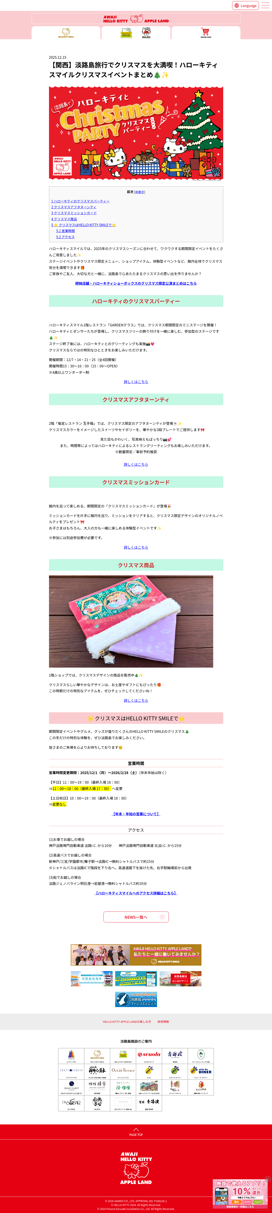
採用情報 (163, 1021)
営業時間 (65, 230)
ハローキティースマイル (66, 32)
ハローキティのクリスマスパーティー (80, 201)
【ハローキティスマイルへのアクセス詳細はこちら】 (136, 893)
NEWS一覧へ (136, 917)
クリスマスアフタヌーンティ (73, 206)
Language (249, 5)
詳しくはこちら (136, 381)
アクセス (65, 236)
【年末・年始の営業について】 (136, 813)
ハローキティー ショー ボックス (136, 32)
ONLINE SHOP (206, 32)
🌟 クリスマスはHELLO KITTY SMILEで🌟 (83, 224)
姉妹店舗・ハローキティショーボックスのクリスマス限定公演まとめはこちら (136, 283)
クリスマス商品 (64, 218)
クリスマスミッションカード (74, 212)
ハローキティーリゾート (136, 18)
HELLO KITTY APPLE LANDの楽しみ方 (127, 1021)
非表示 (139, 192)
